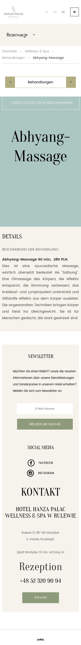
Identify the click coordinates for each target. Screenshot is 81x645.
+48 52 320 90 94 (40, 580)
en (54, 12)
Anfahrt (40, 597)
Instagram (40, 473)
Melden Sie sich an (44, 424)
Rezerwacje (20, 35)
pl (46, 12)
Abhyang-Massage (48, 58)
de (63, 12)
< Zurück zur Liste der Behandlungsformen (41, 103)
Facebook (40, 463)
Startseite (9, 51)
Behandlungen (13, 58)
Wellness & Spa (37, 51)
